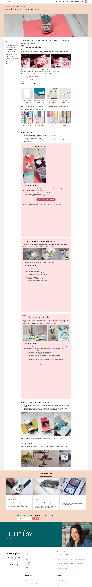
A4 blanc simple (27, 100)
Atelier (57, 1)
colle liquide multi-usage (39, 100)
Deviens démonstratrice (62, 573)
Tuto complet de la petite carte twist (46, 181)
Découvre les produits (62, 560)
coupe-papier (52, 100)
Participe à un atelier (62, 570)
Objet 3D (27, 547)
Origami (27, 549)
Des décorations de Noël (62, 539)
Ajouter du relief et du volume (46, 458)
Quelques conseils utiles (11, 49)
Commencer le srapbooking (31, 565)
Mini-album (28, 544)
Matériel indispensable (11, 47)
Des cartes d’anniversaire (63, 537)
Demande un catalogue (62, 563)
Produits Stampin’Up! (69, 1)
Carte (27, 537)
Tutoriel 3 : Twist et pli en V (30, 79)
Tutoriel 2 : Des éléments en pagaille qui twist (12, 55)
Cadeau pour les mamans (63, 548)
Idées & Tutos (76, 1)
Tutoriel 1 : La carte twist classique (31, 76)
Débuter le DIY (29, 563)
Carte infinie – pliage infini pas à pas (70, 480)
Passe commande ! (61, 565)
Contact (81, 1)
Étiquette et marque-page (31, 539)
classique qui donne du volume (44, 305)
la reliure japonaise (63, 420)
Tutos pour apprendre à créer (31, 568)
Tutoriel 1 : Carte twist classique (11, 52)
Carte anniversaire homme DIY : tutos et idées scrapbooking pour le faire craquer (72, 542)
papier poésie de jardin (27, 123)
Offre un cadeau (61, 568)
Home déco (28, 542)
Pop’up (27, 552)
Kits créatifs (61, 1)
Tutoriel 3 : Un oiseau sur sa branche (12, 59)
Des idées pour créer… (30, 560)
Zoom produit (28, 570)
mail (46, 428)
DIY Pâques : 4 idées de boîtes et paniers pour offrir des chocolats (70, 545)
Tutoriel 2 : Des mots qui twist (30, 77)
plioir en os (65, 100)
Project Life (28, 555)
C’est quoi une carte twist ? (12, 45)
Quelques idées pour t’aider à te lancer (12, 62)
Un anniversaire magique (62, 551)
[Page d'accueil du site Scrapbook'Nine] (8, 1)
